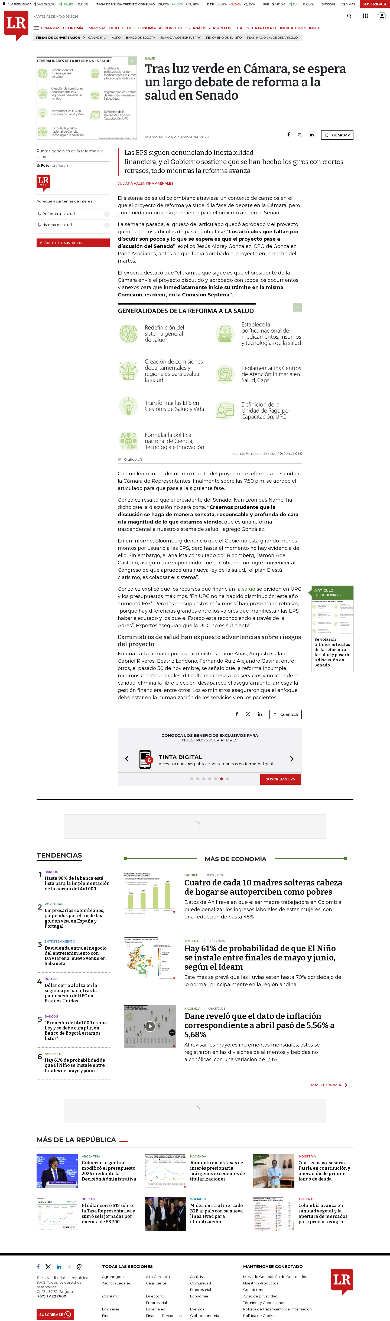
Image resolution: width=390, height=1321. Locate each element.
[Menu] (37, 27)
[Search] (349, 16)
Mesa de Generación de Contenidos (275, 1276)
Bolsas (51, 979)
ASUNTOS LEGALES (231, 28)
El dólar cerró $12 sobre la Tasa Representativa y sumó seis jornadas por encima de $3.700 (108, 1213)
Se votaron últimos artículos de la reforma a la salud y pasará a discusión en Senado (332, 652)
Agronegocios (114, 1276)
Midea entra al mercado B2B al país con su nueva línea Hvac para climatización (216, 1213)
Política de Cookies (260, 1315)
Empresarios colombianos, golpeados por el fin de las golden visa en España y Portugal (74, 918)
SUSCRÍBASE (375, 4)
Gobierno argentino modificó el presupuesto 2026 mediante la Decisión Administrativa (109, 1171)
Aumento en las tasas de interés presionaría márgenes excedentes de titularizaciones (217, 1171)
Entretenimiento (60, 941)
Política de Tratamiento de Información (277, 1309)
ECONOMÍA (73, 28)
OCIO (114, 28)
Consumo (110, 1296)
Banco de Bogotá (140, 38)
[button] (125, 759)
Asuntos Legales (116, 1283)
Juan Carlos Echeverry (181, 38)
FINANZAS (50, 28)
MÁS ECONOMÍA (326, 1085)
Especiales (155, 1309)
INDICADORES (293, 28)
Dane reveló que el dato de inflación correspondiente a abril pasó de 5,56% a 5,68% (259, 1025)
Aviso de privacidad (260, 1296)
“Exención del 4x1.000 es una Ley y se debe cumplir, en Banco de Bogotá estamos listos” (76, 1030)
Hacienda (198, 1156)
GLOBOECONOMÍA (139, 28)
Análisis (196, 1276)
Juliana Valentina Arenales (145, 183)
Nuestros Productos (260, 1283)
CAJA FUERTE (264, 28)
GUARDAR (337, 135)
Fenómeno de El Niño (224, 38)
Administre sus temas (60, 242)
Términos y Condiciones (264, 1302)
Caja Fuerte (156, 1283)
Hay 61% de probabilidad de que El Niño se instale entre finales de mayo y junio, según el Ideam (260, 958)
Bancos (51, 872)
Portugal (54, 904)
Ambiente (53, 1054)
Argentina (91, 1156)
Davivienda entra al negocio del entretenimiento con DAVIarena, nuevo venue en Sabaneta (76, 956)
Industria (307, 1156)
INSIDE (315, 28)
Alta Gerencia (158, 1276)
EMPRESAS (96, 28)
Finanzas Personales (163, 1315)
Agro (116, 38)
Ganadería (97, 38)
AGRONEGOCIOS (174, 28)
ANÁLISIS (201, 28)
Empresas (110, 1309)
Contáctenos (254, 1289)
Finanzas (109, 1315)
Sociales (198, 1199)
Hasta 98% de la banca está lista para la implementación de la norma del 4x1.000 (77, 883)
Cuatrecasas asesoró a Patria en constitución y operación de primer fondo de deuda (324, 1171)
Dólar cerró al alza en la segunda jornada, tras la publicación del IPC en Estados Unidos (71, 993)
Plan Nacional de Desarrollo (272, 38)
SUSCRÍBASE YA (280, 779)
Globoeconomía (204, 1315)
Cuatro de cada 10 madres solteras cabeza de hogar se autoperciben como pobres (263, 887)
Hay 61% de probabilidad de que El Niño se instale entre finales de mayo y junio (75, 1065)
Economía (199, 1296)
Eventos (197, 1309)
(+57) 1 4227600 (51, 1296)
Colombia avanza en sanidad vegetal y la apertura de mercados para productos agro (322, 1213)
